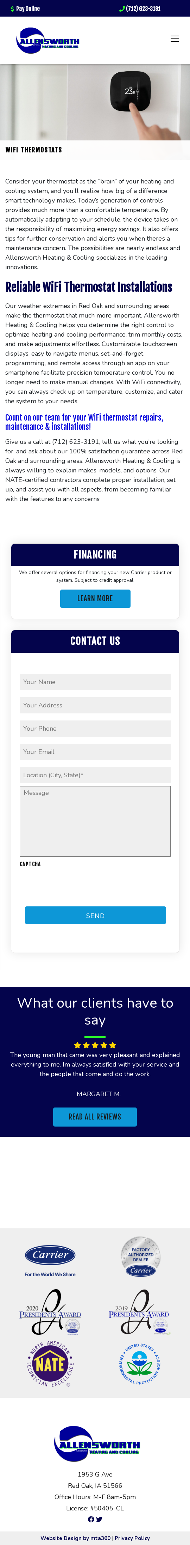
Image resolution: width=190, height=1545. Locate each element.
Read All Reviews (95, 1116)
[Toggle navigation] (174, 39)
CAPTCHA (30, 864)
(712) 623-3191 (139, 8)
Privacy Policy (132, 1538)
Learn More (95, 598)
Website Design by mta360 (75, 1538)
